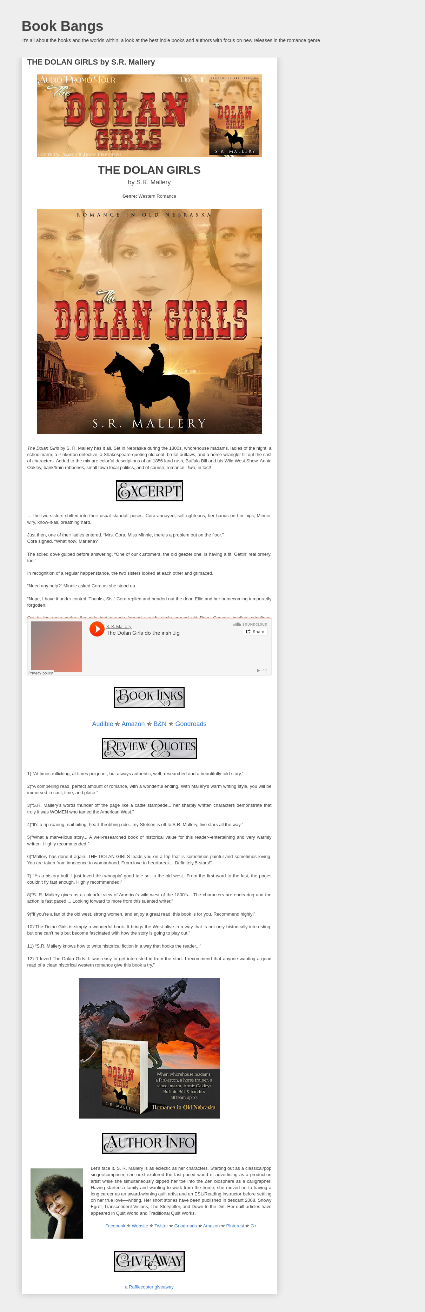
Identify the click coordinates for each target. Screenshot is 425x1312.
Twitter (161, 1225)
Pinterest (235, 1225)
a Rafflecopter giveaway (149, 1287)
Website (140, 1225)
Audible (102, 723)
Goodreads (191, 723)
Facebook (115, 1225)
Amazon (133, 723)
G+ (254, 1225)
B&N (160, 723)
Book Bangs (63, 26)
